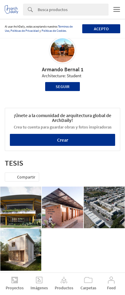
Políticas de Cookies (54, 31)
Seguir (62, 86)
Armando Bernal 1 (62, 69)
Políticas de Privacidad (24, 31)
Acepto (101, 28)
